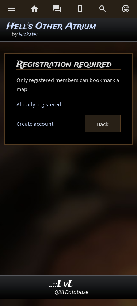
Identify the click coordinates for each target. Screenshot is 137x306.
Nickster (28, 34)
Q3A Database (71, 291)
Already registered (38, 104)
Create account (34, 123)
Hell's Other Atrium (51, 26)
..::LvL (61, 284)
